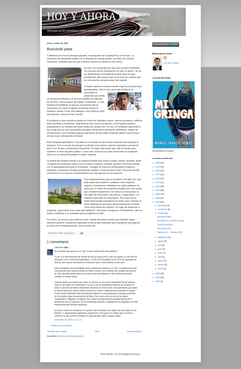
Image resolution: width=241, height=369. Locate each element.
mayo (160, 253)
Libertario (59, 247)
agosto (161, 241)
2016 (157, 178)
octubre (161, 213)
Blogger (136, 354)
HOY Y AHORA (81, 16)
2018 (157, 171)
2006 (157, 273)
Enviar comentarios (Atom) (71, 336)
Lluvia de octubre (165, 224)
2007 (157, 202)
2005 (157, 277)
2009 (157, 194)
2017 (157, 174)
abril (160, 257)
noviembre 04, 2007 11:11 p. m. (68, 320)
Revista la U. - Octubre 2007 (170, 232)
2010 (157, 190)
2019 (157, 167)
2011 (157, 186)
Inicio (97, 331)
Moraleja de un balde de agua (170, 220)
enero (161, 268)
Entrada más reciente (57, 331)
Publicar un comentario (61, 325)
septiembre (163, 237)
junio (160, 249)
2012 (157, 182)
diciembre (162, 205)
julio (160, 245)
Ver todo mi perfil (171, 63)
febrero (161, 264)
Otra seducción (164, 228)
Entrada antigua (134, 331)
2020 (157, 163)
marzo (161, 261)
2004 (157, 281)
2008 (157, 198)
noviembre (163, 209)
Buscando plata (164, 217)
